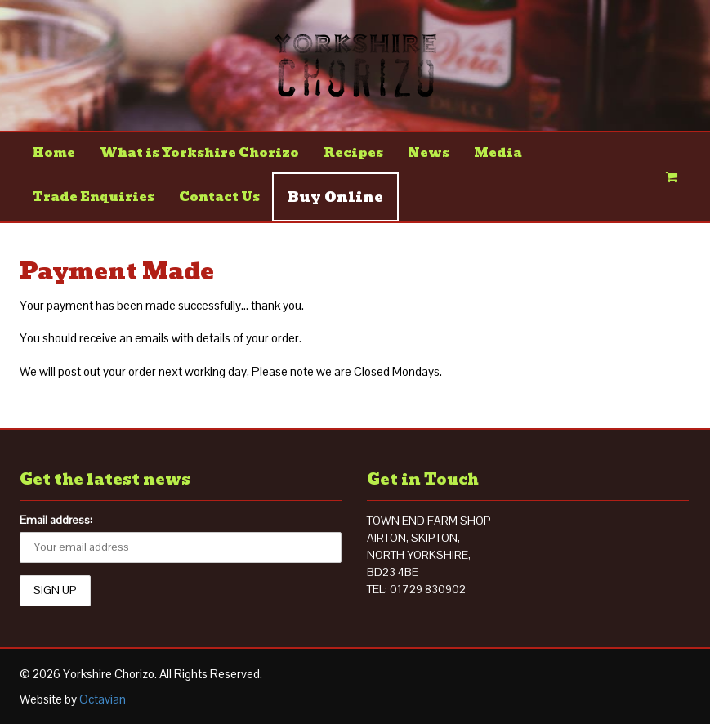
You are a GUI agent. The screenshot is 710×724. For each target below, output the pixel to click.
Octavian (102, 699)
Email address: (56, 519)
